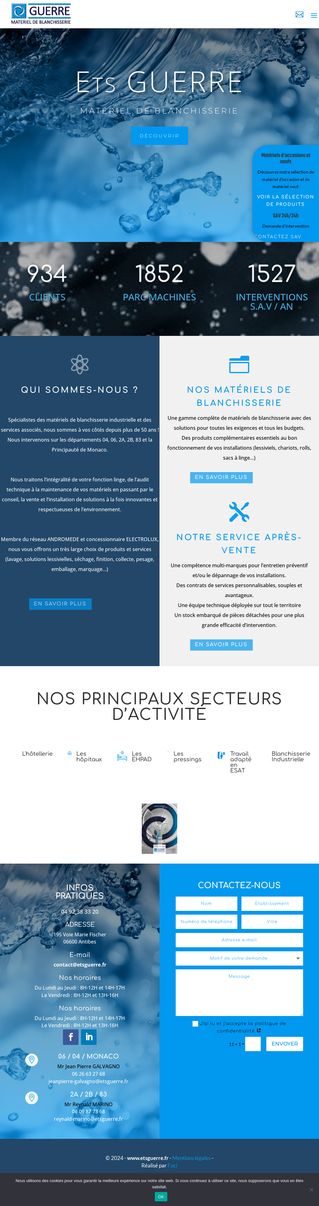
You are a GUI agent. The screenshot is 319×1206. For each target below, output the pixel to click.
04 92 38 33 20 (79, 911)
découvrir (124, 136)
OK (161, 1196)
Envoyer (285, 1044)
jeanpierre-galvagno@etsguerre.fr (88, 1081)
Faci (172, 1165)
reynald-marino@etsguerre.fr (88, 1119)
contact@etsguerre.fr (80, 964)
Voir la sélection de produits (278, 201)
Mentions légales (192, 1158)
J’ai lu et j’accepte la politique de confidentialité (239, 1027)
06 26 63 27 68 (88, 1073)
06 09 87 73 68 (88, 1111)
